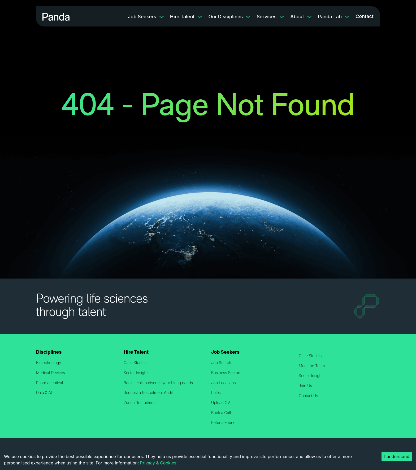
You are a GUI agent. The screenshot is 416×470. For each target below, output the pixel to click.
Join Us (305, 385)
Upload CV (220, 402)
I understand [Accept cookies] (396, 456)
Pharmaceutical (49, 382)
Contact (365, 16)
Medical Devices (50, 372)
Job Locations (223, 382)
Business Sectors (226, 372)
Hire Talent (182, 16)
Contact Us (308, 395)
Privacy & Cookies (158, 462)
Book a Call (221, 412)
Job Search (221, 362)
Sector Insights (136, 372)
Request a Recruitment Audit (148, 392)
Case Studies (135, 362)
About (297, 16)
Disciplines (49, 352)
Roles (216, 392)
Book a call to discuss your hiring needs (158, 382)
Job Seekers (142, 16)
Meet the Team (312, 365)
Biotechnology (48, 362)
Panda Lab (330, 16)
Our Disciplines (225, 16)
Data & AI (44, 392)
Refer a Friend (223, 422)
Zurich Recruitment (140, 402)
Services (266, 16)
